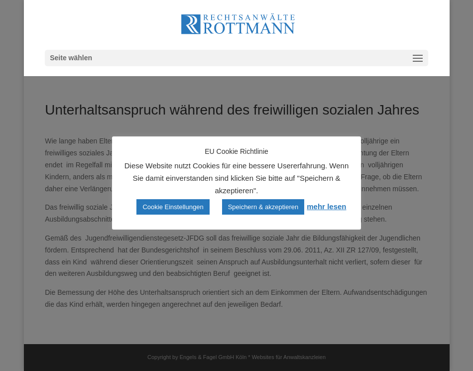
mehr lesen (326, 206)
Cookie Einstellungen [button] (172, 207)
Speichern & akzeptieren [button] (263, 207)
